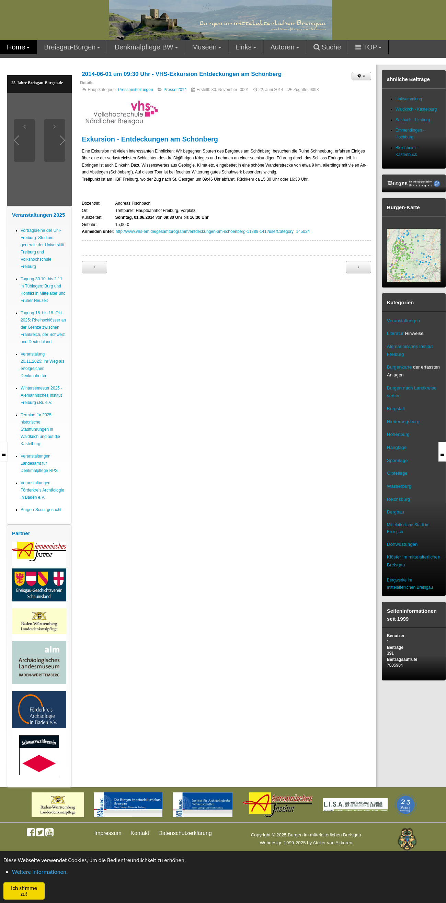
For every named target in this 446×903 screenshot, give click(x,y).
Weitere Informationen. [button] (40, 872)
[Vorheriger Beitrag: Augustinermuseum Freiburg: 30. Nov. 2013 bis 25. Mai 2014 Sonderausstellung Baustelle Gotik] (94, 267)
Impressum (108, 833)
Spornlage (397, 460)
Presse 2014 (174, 89)
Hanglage (397, 447)
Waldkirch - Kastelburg (416, 109)
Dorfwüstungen (402, 544)
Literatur (395, 333)
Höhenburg (398, 434)
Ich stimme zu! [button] (24, 891)
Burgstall (396, 408)
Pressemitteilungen (135, 89)
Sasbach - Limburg (413, 119)
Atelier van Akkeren (332, 842)
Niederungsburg (403, 421)
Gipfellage (397, 473)
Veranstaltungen (403, 320)
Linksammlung (409, 99)
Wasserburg (399, 486)
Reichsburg (398, 499)
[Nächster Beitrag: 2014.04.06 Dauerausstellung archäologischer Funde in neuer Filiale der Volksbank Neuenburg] (358, 267)
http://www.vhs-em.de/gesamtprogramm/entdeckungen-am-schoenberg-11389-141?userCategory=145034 (213, 231)
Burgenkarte (399, 367)
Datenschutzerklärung (185, 833)
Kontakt (139, 833)
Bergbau (395, 512)
